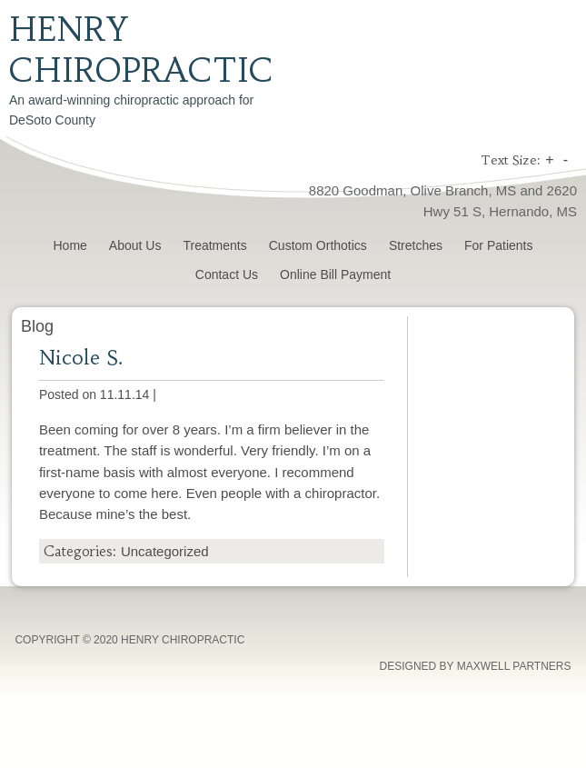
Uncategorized (165, 551)
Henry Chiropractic (141, 50)
